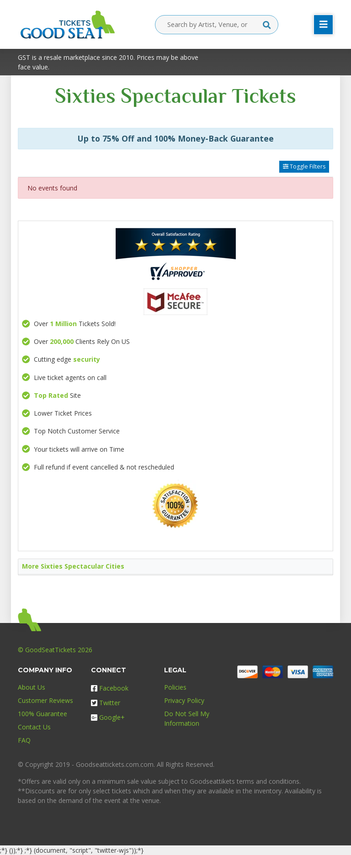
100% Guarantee (42, 713)
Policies (175, 687)
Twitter (105, 702)
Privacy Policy (184, 700)
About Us (31, 687)
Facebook (109, 688)
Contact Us (34, 727)
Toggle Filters (304, 166)
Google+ (108, 717)
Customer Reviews (45, 700)
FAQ (24, 740)
